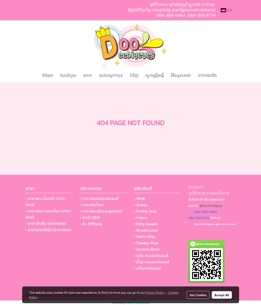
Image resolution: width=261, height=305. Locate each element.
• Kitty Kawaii (146, 224)
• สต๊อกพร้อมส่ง (147, 268)
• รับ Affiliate (91, 224)
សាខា (87, 75)
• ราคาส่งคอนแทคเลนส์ (99, 198)
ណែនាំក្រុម (68, 75)
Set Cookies (198, 295)
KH (226, 10)
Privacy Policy (155, 292)
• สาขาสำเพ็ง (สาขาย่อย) (46, 223)
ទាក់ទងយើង (207, 75)
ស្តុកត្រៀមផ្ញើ (155, 75)
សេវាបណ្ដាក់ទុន (111, 75)
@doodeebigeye (211, 205)
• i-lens (140, 217)
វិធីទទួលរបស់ (181, 75)
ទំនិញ (134, 75)
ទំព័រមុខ (47, 75)
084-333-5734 (202, 15)
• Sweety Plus (146, 243)
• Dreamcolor (146, 230)
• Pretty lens (145, 211)
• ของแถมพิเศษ (147, 249)
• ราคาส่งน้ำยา (91, 205)
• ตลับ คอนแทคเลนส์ (151, 255)
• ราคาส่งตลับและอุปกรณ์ (101, 211)
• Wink (139, 198)
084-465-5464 (170, 15)
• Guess (141, 205)
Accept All (221, 295)
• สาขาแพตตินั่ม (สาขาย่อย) (48, 230)
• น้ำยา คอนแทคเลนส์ (151, 262)
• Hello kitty (144, 236)
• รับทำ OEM (90, 217)
